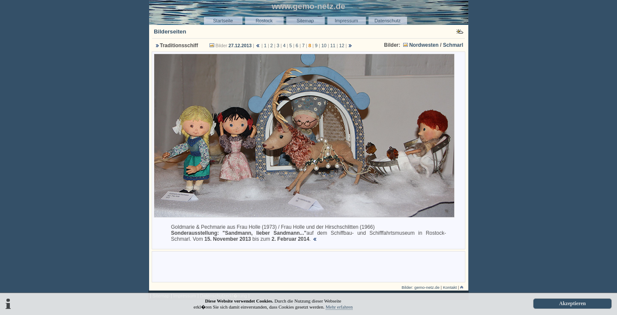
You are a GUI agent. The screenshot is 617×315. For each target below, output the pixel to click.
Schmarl (453, 45)
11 (332, 45)
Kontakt (450, 287)
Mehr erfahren (339, 306)
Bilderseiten (170, 31)
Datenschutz (387, 20)
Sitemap (305, 20)
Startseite (223, 20)
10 (323, 45)
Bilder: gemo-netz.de (420, 287)
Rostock (264, 20)
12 (341, 45)
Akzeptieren (572, 303)
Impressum (346, 20)
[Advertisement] (308, 266)
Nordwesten (424, 45)
